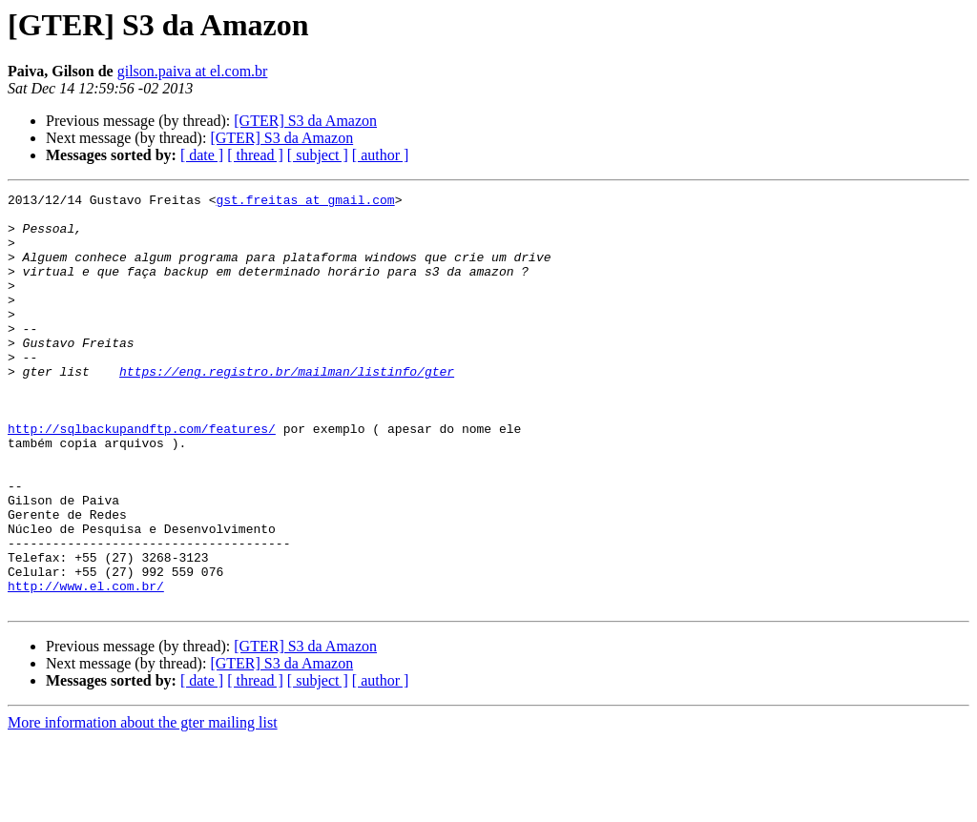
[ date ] (201, 155)
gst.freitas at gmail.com (305, 202)
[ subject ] (317, 155)
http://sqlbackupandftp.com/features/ (142, 476)
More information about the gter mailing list (143, 805)
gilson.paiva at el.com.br (192, 71)
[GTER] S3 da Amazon (305, 121)
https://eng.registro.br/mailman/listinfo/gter (286, 408)
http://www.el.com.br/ (86, 665)
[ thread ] (255, 155)
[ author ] (380, 155)
